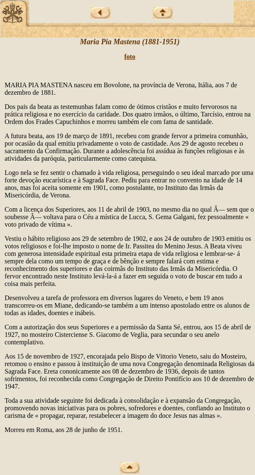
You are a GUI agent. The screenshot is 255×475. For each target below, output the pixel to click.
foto (129, 56)
